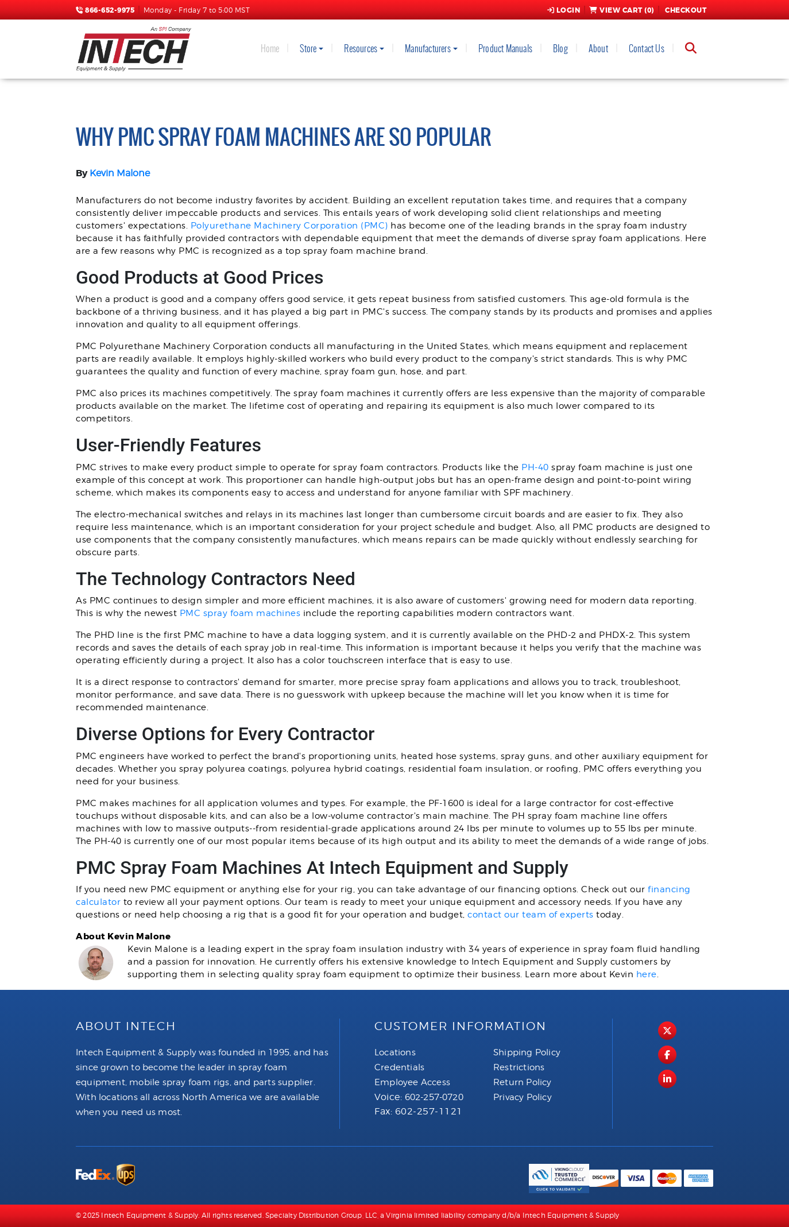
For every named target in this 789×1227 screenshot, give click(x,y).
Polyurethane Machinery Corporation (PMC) (289, 225)
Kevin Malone (120, 173)
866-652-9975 (105, 10)
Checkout (685, 10)
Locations (395, 1052)
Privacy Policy (522, 1097)
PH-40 (535, 467)
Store (308, 48)
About (598, 48)
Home (270, 48)
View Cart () (621, 10)
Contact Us (646, 48)
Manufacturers (428, 48)
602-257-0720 (434, 1097)
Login (564, 10)
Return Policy (522, 1082)
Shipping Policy (526, 1052)
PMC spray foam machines (240, 613)
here (646, 974)
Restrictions (518, 1067)
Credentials (399, 1067)
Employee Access (412, 1082)
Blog (560, 48)
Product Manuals (505, 48)
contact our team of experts (530, 914)
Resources (360, 48)
